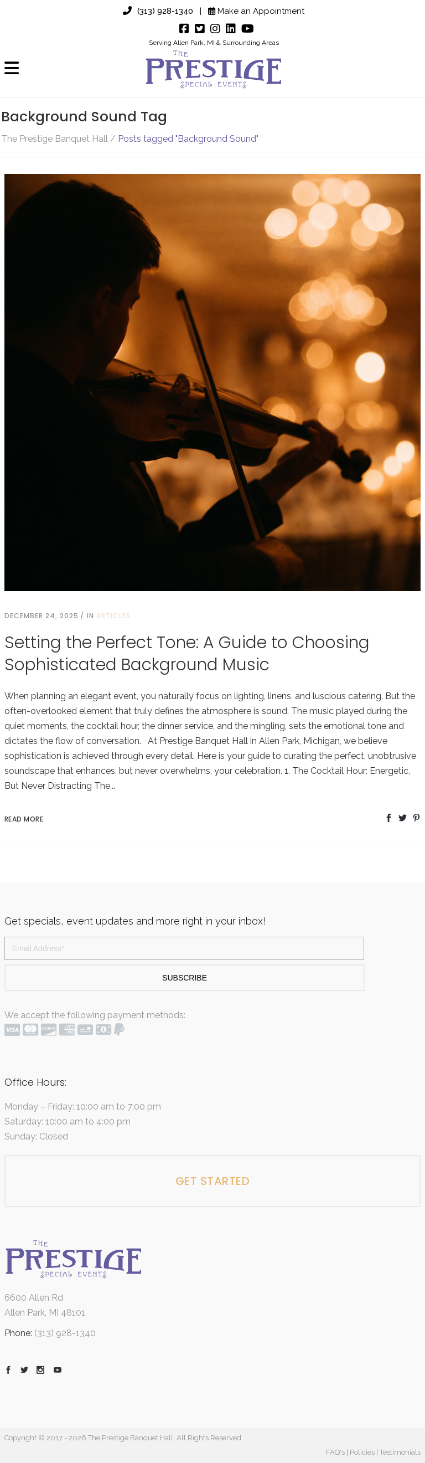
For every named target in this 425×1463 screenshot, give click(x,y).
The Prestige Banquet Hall (54, 139)
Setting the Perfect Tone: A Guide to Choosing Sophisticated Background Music (187, 654)
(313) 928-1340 (158, 11)
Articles (113, 615)
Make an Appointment (256, 11)
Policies (362, 1452)
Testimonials (400, 1452)
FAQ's (335, 1452)
